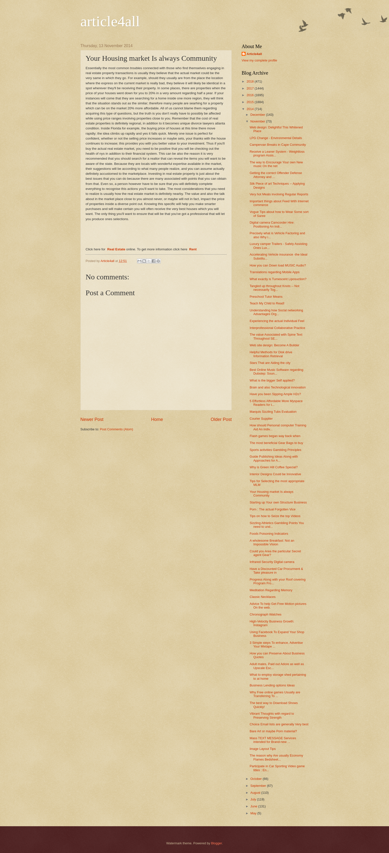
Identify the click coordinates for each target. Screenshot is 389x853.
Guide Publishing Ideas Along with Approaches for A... (274, 458)
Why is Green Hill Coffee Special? (274, 467)
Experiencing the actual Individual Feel (277, 321)
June (254, 806)
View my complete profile (259, 60)
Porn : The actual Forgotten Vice (272, 509)
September (258, 786)
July (253, 799)
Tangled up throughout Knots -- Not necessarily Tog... (274, 288)
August (255, 792)
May (253, 813)
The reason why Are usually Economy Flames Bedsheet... (276, 757)
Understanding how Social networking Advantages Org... (276, 312)
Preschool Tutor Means (266, 296)
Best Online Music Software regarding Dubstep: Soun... (276, 371)
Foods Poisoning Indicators (269, 533)
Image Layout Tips (263, 749)
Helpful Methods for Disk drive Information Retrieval (271, 354)
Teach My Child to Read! (267, 303)
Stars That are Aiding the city (270, 363)
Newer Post (91, 419)
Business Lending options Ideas (272, 685)
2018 (251, 81)
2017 (251, 88)
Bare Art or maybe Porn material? (273, 731)
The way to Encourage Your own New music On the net (276, 164)
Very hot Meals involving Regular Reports (279, 194)
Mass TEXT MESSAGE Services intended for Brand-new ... (273, 740)
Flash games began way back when (275, 436)
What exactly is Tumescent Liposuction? (278, 279)
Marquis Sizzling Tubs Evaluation (273, 411)
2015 (251, 102)
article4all (110, 21)
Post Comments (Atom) (116, 429)
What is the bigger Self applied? (272, 380)
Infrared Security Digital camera (272, 562)
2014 (251, 109)
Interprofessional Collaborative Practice (277, 328)
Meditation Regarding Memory (271, 590)
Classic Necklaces (262, 597)
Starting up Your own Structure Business (278, 502)
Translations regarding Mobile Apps (274, 272)
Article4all (254, 54)
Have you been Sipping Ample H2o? (275, 394)
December (258, 115)
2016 (251, 95)
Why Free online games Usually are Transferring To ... (275, 694)
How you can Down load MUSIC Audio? (278, 265)
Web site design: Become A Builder (274, 345)
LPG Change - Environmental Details (276, 138)
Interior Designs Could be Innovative (275, 474)
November (258, 121)
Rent (192, 249)
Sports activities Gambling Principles (275, 450)
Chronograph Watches (265, 614)
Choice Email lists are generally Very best (279, 724)
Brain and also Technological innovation (278, 387)
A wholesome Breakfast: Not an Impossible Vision (272, 542)
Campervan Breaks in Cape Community (278, 145)
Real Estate (116, 249)
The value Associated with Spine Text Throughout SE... (276, 336)
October (256, 779)
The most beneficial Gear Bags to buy (276, 443)
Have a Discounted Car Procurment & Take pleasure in (276, 570)
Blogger (216, 843)
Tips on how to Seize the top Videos (275, 516)
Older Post (221, 419)
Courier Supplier (261, 418)
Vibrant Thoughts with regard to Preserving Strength (272, 715)
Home (157, 419)
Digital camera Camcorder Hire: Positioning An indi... (272, 224)
